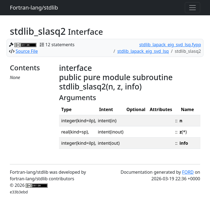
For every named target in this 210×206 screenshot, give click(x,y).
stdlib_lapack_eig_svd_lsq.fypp (170, 45)
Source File (27, 51)
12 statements (60, 45)
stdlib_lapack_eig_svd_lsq (143, 51)
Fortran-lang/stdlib (34, 7)
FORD (188, 172)
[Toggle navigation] (192, 7)
